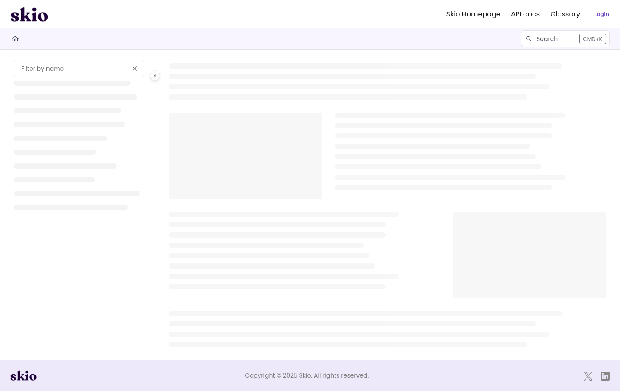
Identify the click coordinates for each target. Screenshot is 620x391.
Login (601, 14)
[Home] (15, 38)
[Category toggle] (155, 75)
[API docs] (525, 14)
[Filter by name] (79, 68)
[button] (565, 38)
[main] (387, 205)
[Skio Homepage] (473, 14)
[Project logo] (29, 14)
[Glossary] (565, 14)
